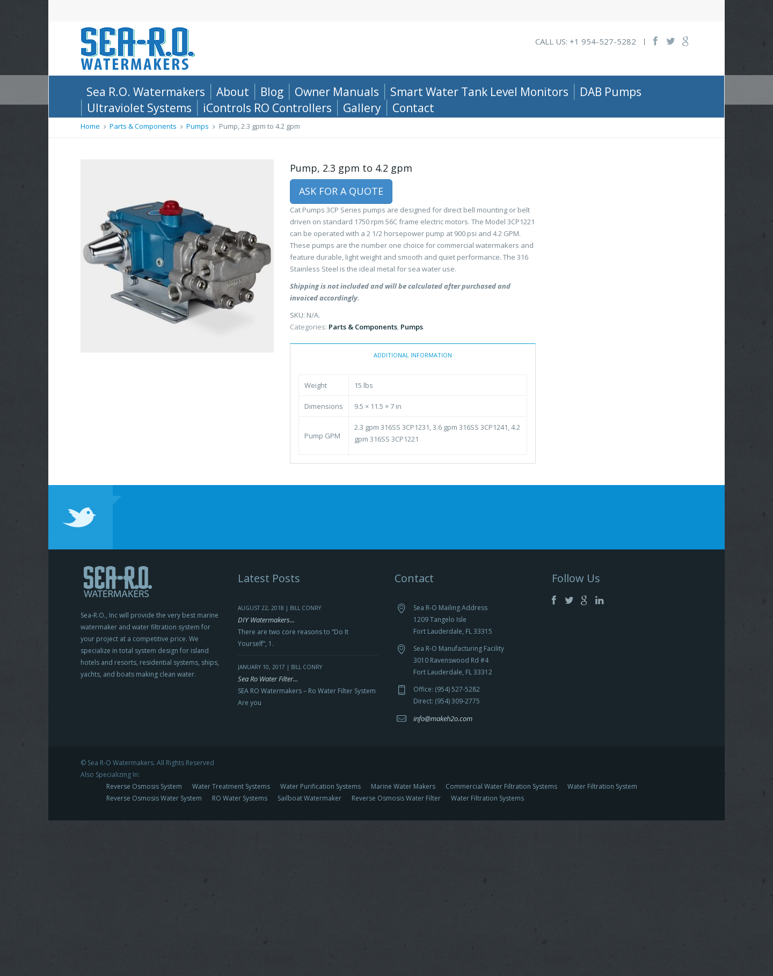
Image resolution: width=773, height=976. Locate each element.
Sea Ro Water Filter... (268, 834)
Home (90, 282)
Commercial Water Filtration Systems (501, 941)
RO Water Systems (239, 953)
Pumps (197, 282)
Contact (413, 107)
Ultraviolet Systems (139, 107)
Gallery (362, 107)
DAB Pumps (610, 91)
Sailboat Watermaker (309, 953)
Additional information (413, 511)
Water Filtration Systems (487, 953)
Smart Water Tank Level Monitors (479, 91)
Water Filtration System (602, 941)
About (232, 91)
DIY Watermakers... (266, 775)
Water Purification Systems (320, 941)
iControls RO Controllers (267, 107)
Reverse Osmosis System (144, 941)
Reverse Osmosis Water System (154, 953)
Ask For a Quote (341, 346)
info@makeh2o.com (442, 874)
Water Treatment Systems (231, 941)
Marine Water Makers (403, 941)
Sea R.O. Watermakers (145, 91)
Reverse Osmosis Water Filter (396, 953)
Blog (271, 91)
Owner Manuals (337, 91)
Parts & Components (143, 282)
